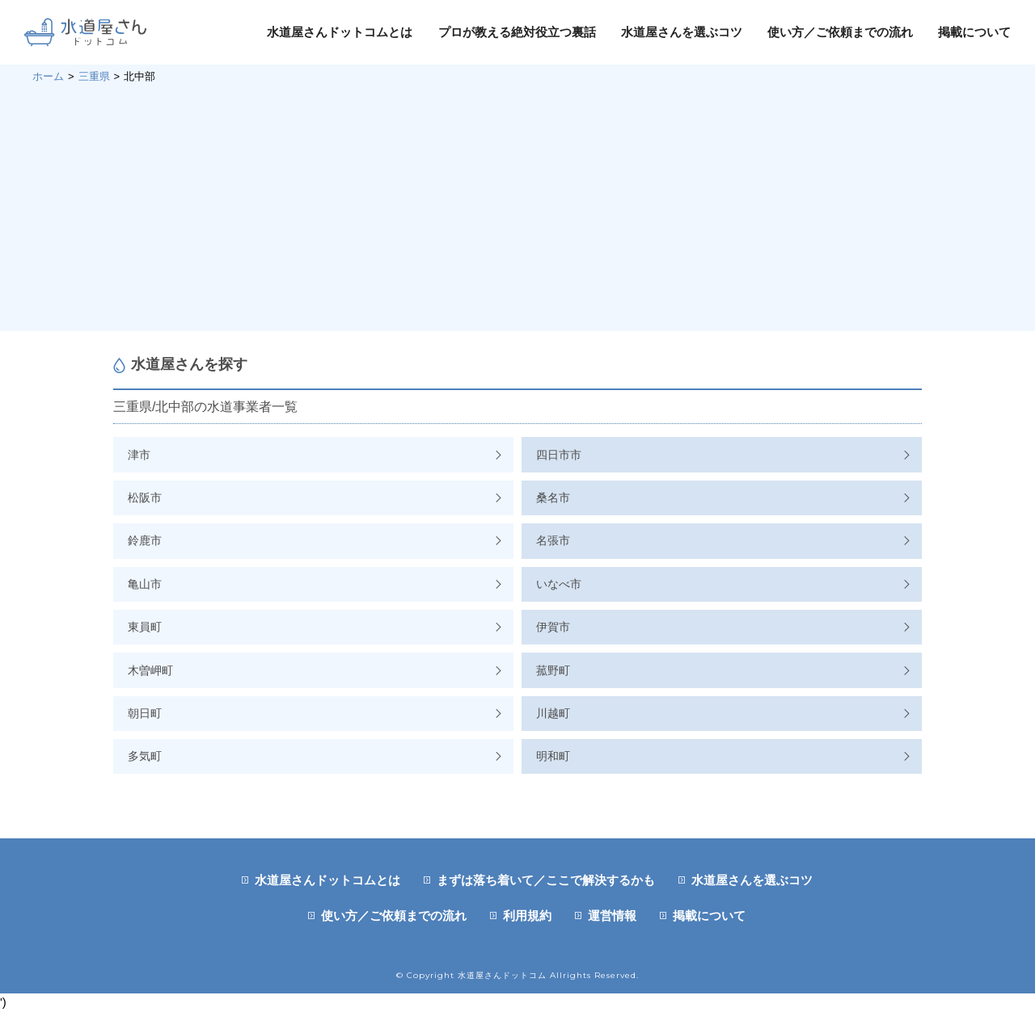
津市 (139, 454)
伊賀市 (553, 626)
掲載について (974, 32)
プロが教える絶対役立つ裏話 (517, 32)
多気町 (145, 756)
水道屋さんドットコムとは (339, 32)
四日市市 (558, 454)
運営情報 (612, 915)
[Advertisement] (517, 206)
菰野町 (553, 670)
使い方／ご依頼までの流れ (840, 32)
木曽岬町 (150, 670)
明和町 (553, 756)
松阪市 (145, 497)
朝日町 (145, 713)
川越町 (553, 713)
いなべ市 (558, 583)
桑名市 (553, 497)
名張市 (553, 540)
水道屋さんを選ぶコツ (681, 32)
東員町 (145, 626)
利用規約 (527, 915)
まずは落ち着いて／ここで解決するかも (546, 880)
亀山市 (145, 583)
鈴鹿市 (145, 540)
